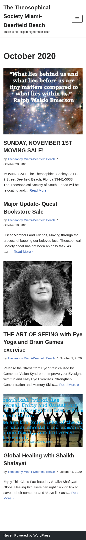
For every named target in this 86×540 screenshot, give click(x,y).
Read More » (39, 190)
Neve (7, 535)
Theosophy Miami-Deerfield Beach (31, 159)
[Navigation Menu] (77, 19)
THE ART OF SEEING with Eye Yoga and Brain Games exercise (42, 342)
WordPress (41, 535)
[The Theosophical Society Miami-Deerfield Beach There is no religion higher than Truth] (34, 18)
